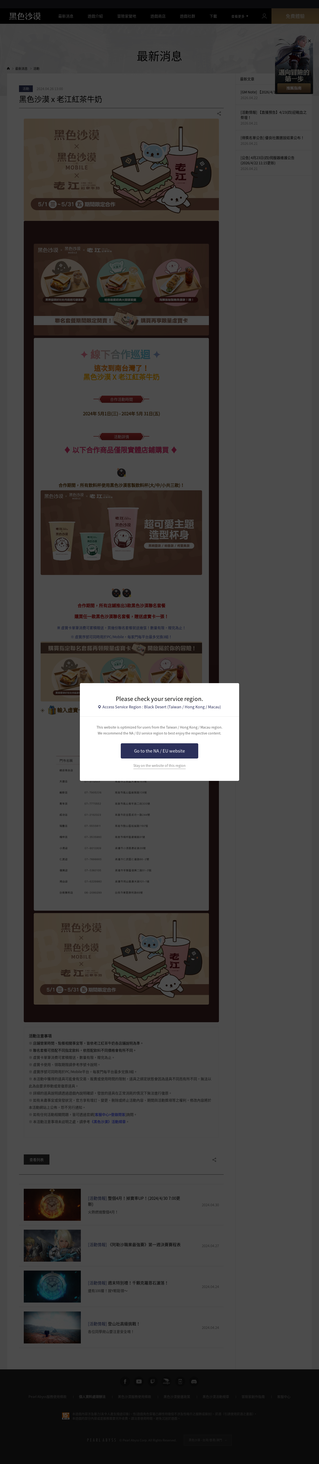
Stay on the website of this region (159, 765)
